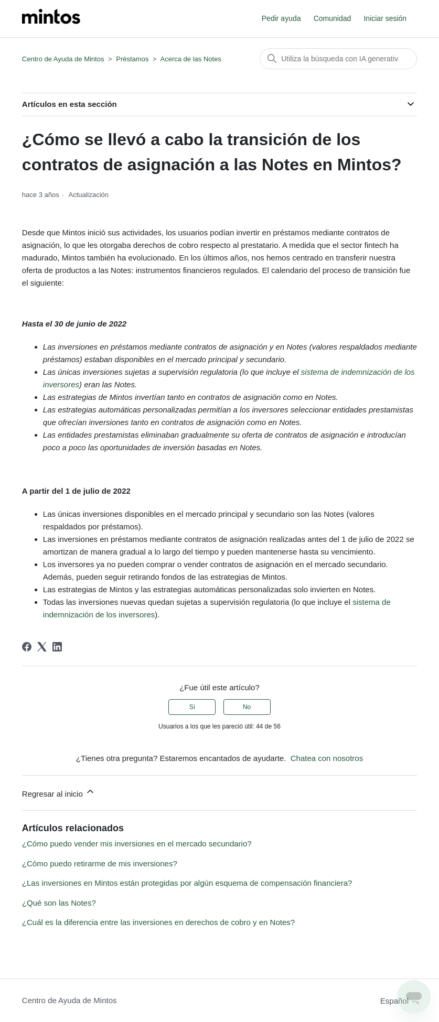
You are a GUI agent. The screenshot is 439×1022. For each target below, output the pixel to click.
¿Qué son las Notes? (59, 902)
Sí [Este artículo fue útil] (192, 707)
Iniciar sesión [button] (384, 18)
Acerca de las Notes (190, 59)
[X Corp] (42, 646)
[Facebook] (26, 646)
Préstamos (132, 59)
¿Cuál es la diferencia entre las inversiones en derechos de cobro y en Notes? (158, 922)
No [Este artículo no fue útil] (247, 707)
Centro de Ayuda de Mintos (63, 59)
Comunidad (332, 18)
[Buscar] (338, 58)
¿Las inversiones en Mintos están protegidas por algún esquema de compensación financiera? (187, 882)
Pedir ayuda (281, 18)
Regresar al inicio (58, 792)
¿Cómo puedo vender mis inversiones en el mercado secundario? (137, 843)
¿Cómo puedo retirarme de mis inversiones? (99, 863)
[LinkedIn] (57, 646)
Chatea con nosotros (327, 758)
